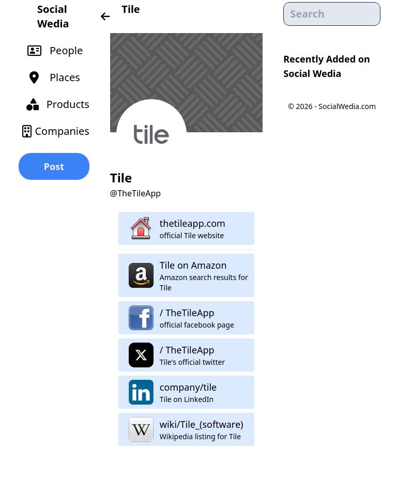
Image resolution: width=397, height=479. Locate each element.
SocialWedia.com (347, 106)
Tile (130, 9)
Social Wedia (53, 16)
